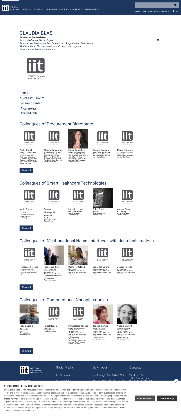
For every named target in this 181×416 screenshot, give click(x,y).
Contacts (165, 11)
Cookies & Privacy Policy (23, 411)
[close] (176, 381)
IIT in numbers (147, 11)
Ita (177, 11)
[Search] (157, 5)
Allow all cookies (144, 398)
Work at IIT (77, 9)
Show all (26, 170)
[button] (39, 7)
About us (27, 9)
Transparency (92, 9)
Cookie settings (167, 398)
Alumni (157, 11)
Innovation (51, 9)
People (138, 11)
